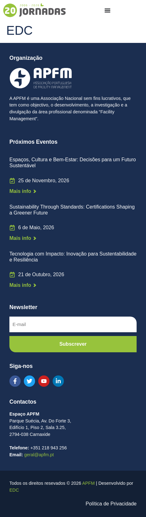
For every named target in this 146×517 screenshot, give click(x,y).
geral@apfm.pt (39, 454)
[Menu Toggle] (107, 10)
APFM (88, 483)
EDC (14, 490)
